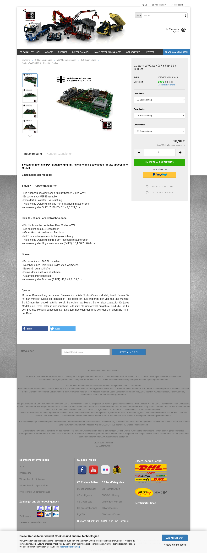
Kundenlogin (159, 5)
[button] (35, 328)
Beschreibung (33, 153)
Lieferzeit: (138, 82)
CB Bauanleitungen (30, 52)
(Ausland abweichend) (166, 85)
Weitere (150, 52)
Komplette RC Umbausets (107, 52)
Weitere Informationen (174, 544)
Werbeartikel (133, 52)
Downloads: (139, 93)
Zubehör (62, 52)
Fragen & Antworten (176, 52)
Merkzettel (177, 5)
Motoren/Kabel (80, 52)
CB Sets (49, 52)
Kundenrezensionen (59, 153)
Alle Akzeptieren (174, 538)
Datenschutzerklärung (70, 547)
